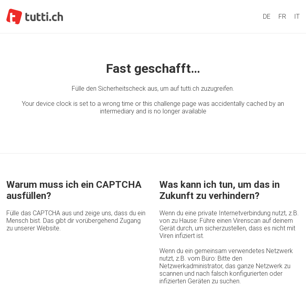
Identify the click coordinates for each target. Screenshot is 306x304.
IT (297, 16)
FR (282, 16)
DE (267, 16)
